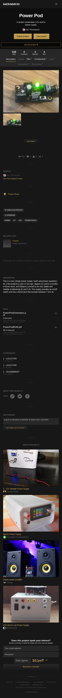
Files (29, 59)
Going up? (31, 676)
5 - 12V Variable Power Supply (16, 489)
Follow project (23, 36)
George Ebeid (11, 492)
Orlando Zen (10, 628)
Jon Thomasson (31, 29)
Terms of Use (51, 682)
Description (11, 59)
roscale (8, 583)
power (7, 220)
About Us (9, 682)
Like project (41, 36)
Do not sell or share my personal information (31, 687)
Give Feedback (38, 682)
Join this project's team (13, 179)
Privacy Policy (24, 685)
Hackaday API (37, 685)
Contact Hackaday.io (23, 682)
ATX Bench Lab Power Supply (16, 625)
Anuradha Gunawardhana (16, 537)
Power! (16, 241)
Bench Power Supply (12, 534)
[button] (56, 4)
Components (40, 59)
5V (14, 220)
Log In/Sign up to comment (15, 428)
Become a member (15, 643)
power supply (31, 220)
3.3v (20, 220)
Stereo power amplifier (12, 579)
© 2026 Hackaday (31, 692)
